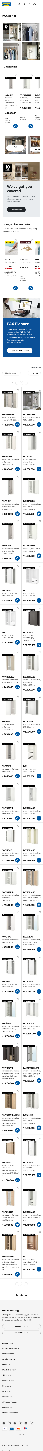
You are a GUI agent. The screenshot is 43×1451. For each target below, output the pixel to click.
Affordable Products (9, 1402)
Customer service (8, 1354)
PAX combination (15, 148)
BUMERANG (24, 259)
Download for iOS (21, 1326)
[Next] (30, 383)
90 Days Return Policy (10, 1348)
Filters (34, 373)
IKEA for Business (8, 1359)
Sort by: (10, 373)
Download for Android (21, 1333)
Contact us (6, 1364)
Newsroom (6, 1386)
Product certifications (10, 1413)
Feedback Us (7, 1396)
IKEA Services (7, 1391)
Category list (7, 1407)
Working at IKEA (8, 1380)
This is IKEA (6, 1375)
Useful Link (7, 1344)
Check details (16, 209)
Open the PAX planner (20, 350)
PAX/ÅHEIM (9, 95)
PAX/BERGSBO (25, 95)
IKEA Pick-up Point (9, 1370)
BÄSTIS (7, 259)
